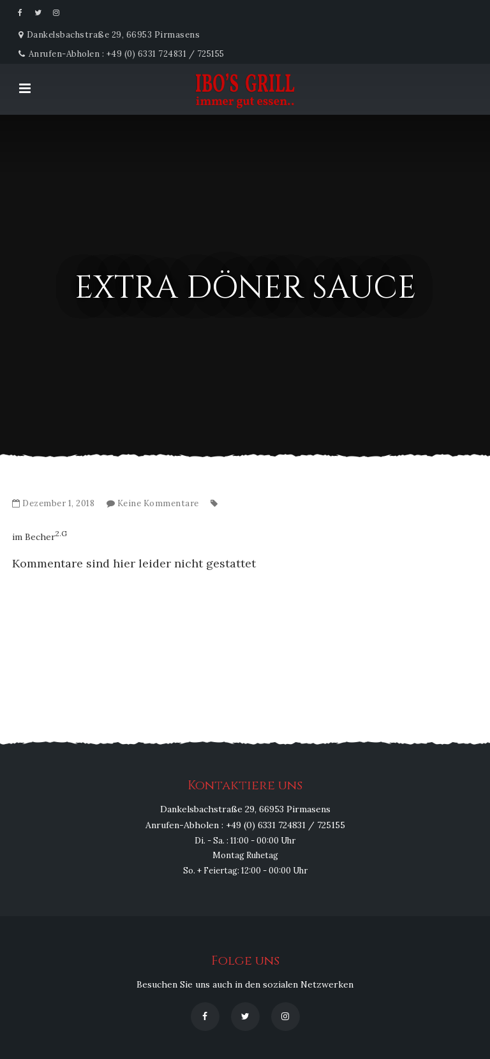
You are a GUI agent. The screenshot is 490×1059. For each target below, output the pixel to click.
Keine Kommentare (158, 503)
